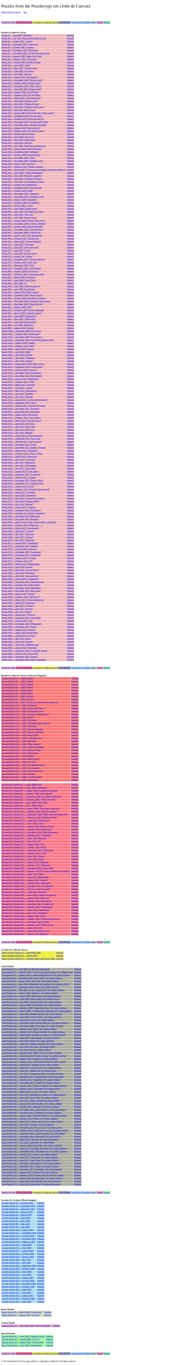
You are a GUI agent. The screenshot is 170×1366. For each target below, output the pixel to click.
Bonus (93, 22)
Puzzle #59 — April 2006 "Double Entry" (19, 208)
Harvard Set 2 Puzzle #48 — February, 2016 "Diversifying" (27, 925)
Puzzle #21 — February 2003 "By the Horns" (21, 95)
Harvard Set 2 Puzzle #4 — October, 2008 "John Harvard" (27, 793)
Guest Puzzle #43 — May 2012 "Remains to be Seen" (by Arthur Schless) (33, 1095)
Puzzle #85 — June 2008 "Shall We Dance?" (20, 286)
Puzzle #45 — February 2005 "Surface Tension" (22, 167)
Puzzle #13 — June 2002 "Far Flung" (17, 71)
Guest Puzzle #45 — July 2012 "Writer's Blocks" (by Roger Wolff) (30, 1100)
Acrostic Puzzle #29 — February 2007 (18, 1286)
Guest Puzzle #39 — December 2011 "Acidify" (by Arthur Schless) (30, 1083)
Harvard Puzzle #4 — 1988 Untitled (17, 687)
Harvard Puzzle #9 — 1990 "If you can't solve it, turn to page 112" (30, 702)
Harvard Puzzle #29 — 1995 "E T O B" (18, 762)
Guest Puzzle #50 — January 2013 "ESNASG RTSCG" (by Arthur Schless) (34, 1115)
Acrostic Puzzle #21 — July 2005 (16, 1263)
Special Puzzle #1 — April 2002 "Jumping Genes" (23, 1336)
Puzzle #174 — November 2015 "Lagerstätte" (21, 552)
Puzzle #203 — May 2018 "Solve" (16, 639)
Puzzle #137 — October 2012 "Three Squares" (21, 441)
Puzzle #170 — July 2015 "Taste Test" (18, 540)
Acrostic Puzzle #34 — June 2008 (16, 1301)
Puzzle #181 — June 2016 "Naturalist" (18, 573)
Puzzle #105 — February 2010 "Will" (17, 346)
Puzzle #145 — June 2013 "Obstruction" (19, 465)
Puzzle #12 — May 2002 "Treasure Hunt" (19, 68)
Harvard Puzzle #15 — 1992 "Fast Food (18, 720)
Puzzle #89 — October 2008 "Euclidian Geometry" (23, 298)
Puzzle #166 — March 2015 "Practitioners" (20, 528)
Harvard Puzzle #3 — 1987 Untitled (17, 684)
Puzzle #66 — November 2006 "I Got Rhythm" (22, 229)
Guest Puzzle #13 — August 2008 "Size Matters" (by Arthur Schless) (31, 1005)
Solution (70, 35)
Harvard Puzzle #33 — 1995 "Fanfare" (18, 774)
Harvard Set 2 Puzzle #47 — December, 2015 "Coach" (25, 922)
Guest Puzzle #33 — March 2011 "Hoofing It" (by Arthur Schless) (30, 1065)
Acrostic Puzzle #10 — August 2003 (17, 1230)
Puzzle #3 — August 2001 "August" (17, 41)
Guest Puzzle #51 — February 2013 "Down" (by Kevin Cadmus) (29, 1118)
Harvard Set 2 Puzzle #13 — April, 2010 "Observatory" (25, 820)
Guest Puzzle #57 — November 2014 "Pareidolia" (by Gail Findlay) (31, 1136)
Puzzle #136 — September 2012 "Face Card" (21, 438)
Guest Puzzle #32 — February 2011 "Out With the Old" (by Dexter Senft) (33, 1062)
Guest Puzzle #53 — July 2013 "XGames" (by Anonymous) (27, 1124)
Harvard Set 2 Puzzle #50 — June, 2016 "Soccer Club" (25, 931)
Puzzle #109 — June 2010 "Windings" (18, 358)
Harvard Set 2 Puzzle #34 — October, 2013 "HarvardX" (26, 883)
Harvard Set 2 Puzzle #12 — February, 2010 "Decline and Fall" (29, 817)
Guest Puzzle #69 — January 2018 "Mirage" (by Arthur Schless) (29, 1172)
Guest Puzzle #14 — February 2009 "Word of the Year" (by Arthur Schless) (34, 1008)
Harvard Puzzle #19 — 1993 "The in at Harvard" (22, 732)
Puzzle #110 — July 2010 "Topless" (17, 361)
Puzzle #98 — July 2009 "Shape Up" (17, 325)
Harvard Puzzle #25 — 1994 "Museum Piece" (21, 750)
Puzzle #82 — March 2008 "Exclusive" (18, 277)
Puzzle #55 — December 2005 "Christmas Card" (22, 197)
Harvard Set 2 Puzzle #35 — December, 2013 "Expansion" (27, 886)
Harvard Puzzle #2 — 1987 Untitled (17, 681)
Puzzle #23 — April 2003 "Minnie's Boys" (20, 101)
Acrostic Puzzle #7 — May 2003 (15, 1221)
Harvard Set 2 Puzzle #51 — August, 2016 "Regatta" (24, 934)
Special (107, 22)
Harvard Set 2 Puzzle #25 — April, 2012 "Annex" (23, 856)
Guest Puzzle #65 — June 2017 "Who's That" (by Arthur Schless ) (30, 1160)
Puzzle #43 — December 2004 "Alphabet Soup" (22, 161)
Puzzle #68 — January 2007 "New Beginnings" (22, 235)
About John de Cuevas (11, 12)
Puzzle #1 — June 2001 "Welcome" (17, 35)
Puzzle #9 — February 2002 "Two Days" (19, 59)
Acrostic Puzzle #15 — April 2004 (16, 1245)
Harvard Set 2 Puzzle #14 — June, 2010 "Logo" (22, 823)
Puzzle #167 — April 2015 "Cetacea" (17, 531)
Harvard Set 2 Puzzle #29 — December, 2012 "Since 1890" (27, 868)
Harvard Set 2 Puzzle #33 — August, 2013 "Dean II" (24, 880)
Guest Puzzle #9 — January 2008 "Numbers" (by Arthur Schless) (29, 993)
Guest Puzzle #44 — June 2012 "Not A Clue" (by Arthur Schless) (29, 1097)
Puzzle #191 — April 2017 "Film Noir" (18, 603)
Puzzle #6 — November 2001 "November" (20, 50)
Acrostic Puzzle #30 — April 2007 (16, 1289)
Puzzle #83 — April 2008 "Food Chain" (18, 280)
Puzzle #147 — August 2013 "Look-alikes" (20, 471)
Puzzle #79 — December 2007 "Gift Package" (21, 268)
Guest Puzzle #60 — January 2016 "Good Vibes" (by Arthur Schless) (31, 1145)
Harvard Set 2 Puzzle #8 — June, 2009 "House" (22, 805)
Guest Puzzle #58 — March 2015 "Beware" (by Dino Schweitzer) (30, 1139)
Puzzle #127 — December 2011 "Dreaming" (20, 412)
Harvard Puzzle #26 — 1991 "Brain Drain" (20, 753)
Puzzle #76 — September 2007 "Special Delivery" (23, 259)
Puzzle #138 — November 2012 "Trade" (19, 444)
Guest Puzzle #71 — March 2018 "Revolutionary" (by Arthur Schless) (32, 1178)
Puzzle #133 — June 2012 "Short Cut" (18, 429)
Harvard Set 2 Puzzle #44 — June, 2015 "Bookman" (24, 913)
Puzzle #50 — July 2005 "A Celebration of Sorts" (23, 182)
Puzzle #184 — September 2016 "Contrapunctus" (22, 582)
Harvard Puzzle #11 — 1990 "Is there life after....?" (23, 708)
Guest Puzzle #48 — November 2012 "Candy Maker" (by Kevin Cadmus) (33, 1109)
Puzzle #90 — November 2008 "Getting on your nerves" (26, 301)
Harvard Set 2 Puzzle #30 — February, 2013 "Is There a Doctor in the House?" (35, 871)
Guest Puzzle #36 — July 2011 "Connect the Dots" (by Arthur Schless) (32, 1074)
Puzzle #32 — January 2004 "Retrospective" (20, 128)
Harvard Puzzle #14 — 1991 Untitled (17, 717)
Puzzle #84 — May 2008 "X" (14, 283)
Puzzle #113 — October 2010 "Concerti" (19, 370)
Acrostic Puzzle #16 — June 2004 (16, 1248)
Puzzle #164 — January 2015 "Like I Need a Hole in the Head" (29, 522)
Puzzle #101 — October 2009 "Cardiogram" (20, 334)
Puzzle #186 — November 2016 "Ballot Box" (21, 588)
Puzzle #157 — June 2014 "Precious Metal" (20, 501)
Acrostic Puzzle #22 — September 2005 (18, 1266)
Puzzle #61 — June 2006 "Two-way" (17, 214)
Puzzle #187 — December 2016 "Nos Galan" (21, 591)
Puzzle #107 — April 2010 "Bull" (16, 352)
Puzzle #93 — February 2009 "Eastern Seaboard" (22, 310)
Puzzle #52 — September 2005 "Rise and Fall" (21, 188)
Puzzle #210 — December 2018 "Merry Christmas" (23, 659)
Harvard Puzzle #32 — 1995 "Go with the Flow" (22, 771)
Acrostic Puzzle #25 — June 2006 (16, 1275)
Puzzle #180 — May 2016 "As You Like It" (20, 570)
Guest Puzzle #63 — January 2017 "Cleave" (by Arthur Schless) (29, 1154)
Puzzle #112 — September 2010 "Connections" (22, 367)
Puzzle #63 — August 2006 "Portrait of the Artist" (23, 220)
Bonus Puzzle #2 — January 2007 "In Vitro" (20, 1315)
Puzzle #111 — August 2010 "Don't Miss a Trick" (23, 364)
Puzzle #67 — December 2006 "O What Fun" (21, 232)
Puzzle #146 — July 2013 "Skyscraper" (18, 468)
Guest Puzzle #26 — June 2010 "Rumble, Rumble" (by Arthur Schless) (32, 1044)
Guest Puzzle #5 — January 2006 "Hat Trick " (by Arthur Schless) (30, 981)
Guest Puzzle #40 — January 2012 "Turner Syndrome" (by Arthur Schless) (34, 1086)
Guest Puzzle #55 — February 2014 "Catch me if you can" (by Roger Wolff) (34, 1130)
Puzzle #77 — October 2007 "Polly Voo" (19, 262)
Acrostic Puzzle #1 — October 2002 (17, 1203)
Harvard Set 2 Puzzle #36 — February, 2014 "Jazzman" (25, 889)
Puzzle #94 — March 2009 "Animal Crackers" (21, 313)
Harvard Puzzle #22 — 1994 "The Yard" (19, 741)
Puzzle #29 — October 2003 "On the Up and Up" (22, 119)
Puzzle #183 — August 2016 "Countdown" (20, 579)
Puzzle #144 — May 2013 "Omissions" (18, 462)
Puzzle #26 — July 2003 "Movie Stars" (18, 110)
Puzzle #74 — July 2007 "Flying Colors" (19, 253)
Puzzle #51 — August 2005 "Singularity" (19, 185)
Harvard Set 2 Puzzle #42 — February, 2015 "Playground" (27, 907)
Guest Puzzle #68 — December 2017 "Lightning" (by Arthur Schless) (31, 1169)
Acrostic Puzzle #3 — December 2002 (18, 1209)
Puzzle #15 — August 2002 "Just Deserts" (19, 77)
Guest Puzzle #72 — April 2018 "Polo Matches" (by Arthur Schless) (31, 1181)
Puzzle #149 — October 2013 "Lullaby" (18, 477)
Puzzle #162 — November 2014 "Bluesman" (20, 516)
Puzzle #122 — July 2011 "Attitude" (17, 397)
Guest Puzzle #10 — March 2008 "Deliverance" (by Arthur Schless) (31, 996)
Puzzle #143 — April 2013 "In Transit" (18, 459)
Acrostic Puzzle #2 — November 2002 (18, 1206)
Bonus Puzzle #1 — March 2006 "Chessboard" (21, 1312)
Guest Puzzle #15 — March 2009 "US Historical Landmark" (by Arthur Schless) (36, 1011)
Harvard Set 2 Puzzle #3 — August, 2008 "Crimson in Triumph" (29, 790)
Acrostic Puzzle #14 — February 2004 (18, 1242)
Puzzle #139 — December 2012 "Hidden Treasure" (23, 447)
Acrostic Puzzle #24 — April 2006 (16, 1272)
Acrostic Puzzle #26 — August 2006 (17, 1278)
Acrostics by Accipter (80, 22)
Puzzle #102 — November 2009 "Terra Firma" (21, 337)
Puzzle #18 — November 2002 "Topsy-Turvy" (21, 86)
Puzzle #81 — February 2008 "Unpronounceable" (23, 274)
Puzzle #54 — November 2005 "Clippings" (20, 194)
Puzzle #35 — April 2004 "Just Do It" (17, 137)
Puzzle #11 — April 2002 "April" (16, 65)
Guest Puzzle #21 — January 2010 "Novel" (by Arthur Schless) (29, 1029)
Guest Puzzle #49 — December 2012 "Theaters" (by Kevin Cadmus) (31, 1112)
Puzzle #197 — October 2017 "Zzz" (17, 621)
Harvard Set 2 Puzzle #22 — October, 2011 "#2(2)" (24, 847)
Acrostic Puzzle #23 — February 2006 (18, 1269)
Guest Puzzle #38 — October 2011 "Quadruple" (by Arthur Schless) (31, 1080)
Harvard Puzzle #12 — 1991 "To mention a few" (22, 711)
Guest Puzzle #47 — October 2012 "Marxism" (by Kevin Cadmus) (30, 1106)
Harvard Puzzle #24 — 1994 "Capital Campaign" (22, 747)
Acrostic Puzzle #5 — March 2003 (16, 1215)
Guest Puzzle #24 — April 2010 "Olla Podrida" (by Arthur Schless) (30, 1038)
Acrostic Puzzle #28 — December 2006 (18, 1284)
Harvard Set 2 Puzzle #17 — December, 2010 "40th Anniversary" (30, 832)
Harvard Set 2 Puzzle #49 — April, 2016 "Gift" (22, 928)
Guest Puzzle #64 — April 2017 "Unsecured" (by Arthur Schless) (29, 1157)
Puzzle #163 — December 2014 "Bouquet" (20, 519)
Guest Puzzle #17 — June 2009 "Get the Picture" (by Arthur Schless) (31, 1017)
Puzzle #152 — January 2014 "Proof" (17, 486)
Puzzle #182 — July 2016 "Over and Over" (20, 576)
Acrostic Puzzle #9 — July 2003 (15, 1227)
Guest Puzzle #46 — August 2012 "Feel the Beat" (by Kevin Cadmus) (31, 1103)
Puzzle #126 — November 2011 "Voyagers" (20, 409)
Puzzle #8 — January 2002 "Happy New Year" (21, 56)
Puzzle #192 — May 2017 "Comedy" (17, 606)
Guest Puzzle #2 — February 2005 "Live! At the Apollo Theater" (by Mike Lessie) (37, 972)
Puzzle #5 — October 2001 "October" (17, 47)
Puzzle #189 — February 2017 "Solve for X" (21, 597)
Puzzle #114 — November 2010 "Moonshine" (21, 373)
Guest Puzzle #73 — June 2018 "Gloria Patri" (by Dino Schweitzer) (30, 1184)
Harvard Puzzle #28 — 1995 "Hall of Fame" (20, 759)
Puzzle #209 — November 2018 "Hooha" (19, 657)
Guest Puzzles (64, 22)
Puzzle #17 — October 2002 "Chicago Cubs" (21, 83)
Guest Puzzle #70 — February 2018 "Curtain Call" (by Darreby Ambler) (33, 1175)
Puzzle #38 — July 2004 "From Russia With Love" (23, 146)
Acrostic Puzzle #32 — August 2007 (17, 1295)
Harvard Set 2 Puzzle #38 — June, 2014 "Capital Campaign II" (29, 895)
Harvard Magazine (24, 22)
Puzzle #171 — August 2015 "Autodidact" (19, 543)
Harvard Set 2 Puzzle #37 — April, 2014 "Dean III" (24, 892)
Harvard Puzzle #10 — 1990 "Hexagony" (19, 705)
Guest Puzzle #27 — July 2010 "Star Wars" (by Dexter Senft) (28, 1047)
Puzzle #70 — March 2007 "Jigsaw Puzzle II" (21, 241)
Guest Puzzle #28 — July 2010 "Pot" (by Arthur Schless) (26, 1050)
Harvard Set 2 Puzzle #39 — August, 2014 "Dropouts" (25, 898)
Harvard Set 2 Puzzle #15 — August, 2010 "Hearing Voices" (28, 826)
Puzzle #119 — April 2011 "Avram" (17, 388)
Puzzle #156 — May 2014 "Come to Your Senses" (23, 498)
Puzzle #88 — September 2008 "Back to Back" (21, 295)
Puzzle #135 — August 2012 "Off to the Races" (22, 435)
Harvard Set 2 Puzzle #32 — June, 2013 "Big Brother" (25, 877)
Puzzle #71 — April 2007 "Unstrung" (17, 244)
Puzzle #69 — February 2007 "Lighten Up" (20, 238)
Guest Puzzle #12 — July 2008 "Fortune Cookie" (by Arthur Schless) (31, 1002)
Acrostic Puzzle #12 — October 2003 (17, 1236)
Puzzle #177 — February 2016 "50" (17, 561)
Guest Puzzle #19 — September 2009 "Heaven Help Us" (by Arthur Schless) (34, 1023)
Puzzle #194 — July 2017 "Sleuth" (16, 612)
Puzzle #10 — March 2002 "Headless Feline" (21, 62)
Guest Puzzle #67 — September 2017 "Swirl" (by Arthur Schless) (30, 1166)
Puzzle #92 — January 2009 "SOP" (16, 307)
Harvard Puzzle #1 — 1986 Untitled (17, 678)
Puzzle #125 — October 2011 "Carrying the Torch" (23, 406)
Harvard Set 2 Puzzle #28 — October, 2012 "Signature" (25, 865)
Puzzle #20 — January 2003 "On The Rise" (20, 92)
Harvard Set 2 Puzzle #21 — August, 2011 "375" (22, 844)
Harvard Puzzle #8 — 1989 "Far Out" (17, 699)
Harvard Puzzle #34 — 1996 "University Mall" (21, 777)
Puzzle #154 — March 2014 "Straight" (18, 492)
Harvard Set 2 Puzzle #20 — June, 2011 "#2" (21, 841)
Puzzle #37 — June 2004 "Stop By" (17, 143)
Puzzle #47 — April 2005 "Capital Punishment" (22, 173)
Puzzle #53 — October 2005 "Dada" (17, 191)
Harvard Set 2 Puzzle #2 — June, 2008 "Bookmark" (24, 787)
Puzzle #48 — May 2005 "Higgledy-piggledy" (21, 176)
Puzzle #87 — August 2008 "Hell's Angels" (20, 292)
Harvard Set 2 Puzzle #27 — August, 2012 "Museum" (25, 862)
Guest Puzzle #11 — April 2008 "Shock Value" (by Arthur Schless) (30, 999)
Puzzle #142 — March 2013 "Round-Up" (19, 456)
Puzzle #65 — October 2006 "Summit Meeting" (22, 226)
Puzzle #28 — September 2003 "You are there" (21, 116)
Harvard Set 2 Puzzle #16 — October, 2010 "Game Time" (26, 829)
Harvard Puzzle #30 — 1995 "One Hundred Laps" (23, 765)
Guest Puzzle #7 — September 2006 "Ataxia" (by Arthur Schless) (30, 987)
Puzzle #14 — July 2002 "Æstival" (16, 74)
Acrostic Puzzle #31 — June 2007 (16, 1292)
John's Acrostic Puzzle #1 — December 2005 (21, 952)
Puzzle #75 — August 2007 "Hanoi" (17, 256)
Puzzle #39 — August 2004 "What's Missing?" (21, 149)
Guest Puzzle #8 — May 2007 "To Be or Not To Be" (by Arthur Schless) (33, 990)
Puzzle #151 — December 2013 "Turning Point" (22, 483)
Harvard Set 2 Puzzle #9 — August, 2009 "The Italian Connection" (30, 808)
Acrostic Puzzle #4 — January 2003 (17, 1212)
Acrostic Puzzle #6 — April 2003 (16, 1218)
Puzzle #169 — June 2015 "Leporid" (17, 537)
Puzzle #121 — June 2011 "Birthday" (17, 394)
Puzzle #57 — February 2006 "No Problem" (20, 202)
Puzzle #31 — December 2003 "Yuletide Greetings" (24, 125)
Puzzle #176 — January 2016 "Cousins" (18, 558)
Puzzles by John (8, 22)
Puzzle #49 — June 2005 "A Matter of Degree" (21, 179)
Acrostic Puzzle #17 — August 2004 (17, 1251)
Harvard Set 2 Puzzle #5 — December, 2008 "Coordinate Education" (31, 796)
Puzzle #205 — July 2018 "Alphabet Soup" (20, 645)
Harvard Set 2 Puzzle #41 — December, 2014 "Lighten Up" (27, 904)
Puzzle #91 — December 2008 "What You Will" (22, 304)
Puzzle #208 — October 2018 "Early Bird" (20, 654)
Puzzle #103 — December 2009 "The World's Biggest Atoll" (27, 340)
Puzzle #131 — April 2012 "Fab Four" (18, 424)
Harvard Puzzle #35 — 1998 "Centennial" (19, 780)
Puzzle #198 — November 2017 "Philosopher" (21, 624)
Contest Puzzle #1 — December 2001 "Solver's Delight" (25, 1326)
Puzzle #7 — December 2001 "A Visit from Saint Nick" (25, 53)
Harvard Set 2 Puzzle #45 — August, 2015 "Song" (23, 916)
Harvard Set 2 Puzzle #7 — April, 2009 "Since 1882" (24, 802)
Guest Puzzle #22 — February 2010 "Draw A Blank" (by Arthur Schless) (33, 1032)
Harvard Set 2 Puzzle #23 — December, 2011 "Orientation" (27, 850)
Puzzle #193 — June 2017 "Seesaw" (17, 609)
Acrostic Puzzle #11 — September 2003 (18, 1233)
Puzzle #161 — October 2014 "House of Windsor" (23, 513)
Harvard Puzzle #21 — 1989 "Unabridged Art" (21, 738)
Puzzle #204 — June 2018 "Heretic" (17, 642)
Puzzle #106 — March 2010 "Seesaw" (18, 349)
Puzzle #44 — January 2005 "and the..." (18, 164)
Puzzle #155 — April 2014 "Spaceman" (18, 495)
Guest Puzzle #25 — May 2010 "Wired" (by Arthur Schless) (27, 1041)
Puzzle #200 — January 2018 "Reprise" (18, 630)
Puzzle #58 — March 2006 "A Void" (17, 205)
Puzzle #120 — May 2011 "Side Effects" (19, 391)
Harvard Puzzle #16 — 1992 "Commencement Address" (25, 723)
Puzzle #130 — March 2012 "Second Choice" (21, 421)
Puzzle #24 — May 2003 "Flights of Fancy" (20, 104)
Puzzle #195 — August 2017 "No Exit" (18, 615)
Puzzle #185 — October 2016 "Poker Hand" (20, 585)
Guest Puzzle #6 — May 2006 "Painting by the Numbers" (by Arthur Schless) (35, 984)
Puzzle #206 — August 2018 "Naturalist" (19, 648)
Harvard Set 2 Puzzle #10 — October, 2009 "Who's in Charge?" (29, 811)
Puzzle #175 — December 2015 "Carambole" (21, 555)
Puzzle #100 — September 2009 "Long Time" (21, 331)
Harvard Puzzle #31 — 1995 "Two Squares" (20, 768)
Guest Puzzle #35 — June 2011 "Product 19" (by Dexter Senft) (28, 1071)
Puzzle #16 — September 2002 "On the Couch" (22, 80)
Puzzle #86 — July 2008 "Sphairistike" (18, 289)
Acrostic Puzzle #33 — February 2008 (18, 1298)
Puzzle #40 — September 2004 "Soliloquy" (20, 152)
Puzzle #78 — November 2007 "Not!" (18, 265)
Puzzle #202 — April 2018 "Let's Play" (18, 636)
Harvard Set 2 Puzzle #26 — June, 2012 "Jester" (22, 859)
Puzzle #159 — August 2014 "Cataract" (18, 507)
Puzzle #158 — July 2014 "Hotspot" (17, 504)
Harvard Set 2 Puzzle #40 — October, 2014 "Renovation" (26, 901)
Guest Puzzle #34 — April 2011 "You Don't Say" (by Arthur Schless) (31, 1068)
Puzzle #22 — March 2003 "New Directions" (21, 98)
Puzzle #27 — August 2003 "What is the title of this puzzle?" (28, 113)
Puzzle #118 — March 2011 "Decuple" (18, 385)
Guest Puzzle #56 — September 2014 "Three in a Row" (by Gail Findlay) (33, 1133)
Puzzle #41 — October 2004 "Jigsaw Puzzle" (21, 155)
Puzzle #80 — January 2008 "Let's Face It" (20, 271)
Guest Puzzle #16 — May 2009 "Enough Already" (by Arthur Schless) (32, 1014)
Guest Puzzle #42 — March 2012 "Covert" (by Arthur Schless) (28, 1092)
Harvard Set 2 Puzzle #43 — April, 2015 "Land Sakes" (25, 910)
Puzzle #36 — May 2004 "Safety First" (18, 140)
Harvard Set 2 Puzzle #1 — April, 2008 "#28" (21, 784)
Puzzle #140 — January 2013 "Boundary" (19, 450)
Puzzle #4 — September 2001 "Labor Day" (20, 44)
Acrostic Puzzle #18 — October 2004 (17, 1254)
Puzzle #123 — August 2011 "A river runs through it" (24, 400)
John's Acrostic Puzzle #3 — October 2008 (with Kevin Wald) (28, 958)
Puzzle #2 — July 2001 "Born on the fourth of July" (24, 38)
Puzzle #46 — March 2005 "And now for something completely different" (33, 170)
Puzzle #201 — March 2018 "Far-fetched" (19, 633)
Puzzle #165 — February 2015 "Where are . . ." (22, 525)
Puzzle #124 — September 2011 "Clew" (18, 403)
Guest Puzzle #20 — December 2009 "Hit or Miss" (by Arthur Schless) (32, 1026)
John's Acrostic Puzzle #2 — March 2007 (19, 955)
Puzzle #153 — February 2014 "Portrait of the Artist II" (25, 489)
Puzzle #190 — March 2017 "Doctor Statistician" (22, 600)
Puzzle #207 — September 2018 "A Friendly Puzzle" (24, 651)
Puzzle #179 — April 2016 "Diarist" (17, 567)
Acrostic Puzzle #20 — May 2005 (16, 1260)
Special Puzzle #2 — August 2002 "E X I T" (20, 1339)
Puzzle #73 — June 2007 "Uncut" (16, 250)
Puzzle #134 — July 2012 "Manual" (17, 432)
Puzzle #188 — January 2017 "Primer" (18, 594)
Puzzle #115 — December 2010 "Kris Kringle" (21, 376)
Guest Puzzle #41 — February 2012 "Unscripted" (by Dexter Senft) (30, 1089)
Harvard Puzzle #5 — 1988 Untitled (17, 690)
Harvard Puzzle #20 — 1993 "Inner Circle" (20, 735)
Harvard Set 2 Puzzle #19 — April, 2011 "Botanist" (24, 838)
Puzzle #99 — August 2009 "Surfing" (17, 328)
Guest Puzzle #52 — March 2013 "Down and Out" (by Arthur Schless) (32, 1121)
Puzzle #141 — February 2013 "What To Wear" (22, 453)
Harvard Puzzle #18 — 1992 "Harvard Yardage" (22, 729)
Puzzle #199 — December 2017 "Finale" (19, 627)
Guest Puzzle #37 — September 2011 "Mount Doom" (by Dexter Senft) (32, 1077)
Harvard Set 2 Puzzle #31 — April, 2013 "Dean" (22, 874)
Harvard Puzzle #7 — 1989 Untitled (17, 696)
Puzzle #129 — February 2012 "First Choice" (21, 418)
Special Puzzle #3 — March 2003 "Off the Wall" (22, 1342)
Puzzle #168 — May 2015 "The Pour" (18, 534)
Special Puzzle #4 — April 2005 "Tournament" (21, 1345)
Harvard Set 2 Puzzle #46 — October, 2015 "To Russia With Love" (30, 919)
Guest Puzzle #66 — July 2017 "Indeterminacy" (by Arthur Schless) (31, 1163)
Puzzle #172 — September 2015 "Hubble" (19, 546)
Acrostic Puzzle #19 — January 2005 (17, 1257)
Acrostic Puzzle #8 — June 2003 (15, 1224)
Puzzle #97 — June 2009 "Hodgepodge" (19, 322)
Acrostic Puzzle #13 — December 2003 (18, 1239)
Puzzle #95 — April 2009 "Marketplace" (19, 316)
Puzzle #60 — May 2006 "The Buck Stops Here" (22, 211)
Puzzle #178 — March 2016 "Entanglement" (20, 564)
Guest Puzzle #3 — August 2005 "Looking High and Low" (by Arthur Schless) (35, 975)
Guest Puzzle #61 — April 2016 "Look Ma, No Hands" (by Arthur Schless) (34, 1148)
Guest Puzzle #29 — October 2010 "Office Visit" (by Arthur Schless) (31, 1053)
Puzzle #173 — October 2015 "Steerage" (19, 549)
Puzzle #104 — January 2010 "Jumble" (18, 343)
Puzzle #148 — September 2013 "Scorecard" (21, 474)
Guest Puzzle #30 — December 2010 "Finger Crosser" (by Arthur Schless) (33, 1056)
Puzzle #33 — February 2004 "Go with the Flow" (23, 131)
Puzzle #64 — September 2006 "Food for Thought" (23, 223)
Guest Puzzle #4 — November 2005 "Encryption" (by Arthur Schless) (31, 978)
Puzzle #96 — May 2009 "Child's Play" (18, 319)
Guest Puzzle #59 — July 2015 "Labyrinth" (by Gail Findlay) (28, 1142)
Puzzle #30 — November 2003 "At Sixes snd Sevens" (24, 122)
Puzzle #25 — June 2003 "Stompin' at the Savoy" (22, 107)
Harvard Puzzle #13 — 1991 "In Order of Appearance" (25, 714)
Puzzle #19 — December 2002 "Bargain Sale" (21, 89)
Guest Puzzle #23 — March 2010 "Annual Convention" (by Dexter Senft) (33, 1035)
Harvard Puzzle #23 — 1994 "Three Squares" (21, 744)
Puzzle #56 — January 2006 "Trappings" (19, 199)
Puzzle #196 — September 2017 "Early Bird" (21, 618)
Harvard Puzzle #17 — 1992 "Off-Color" (19, 726)
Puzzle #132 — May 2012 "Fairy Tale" (18, 427)
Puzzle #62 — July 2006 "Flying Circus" (19, 217)
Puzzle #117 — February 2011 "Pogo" (18, 382)
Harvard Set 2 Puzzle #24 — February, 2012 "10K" (24, 853)
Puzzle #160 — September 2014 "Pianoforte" (21, 510)
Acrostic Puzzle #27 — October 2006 (17, 1281)
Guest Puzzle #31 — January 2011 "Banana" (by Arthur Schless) (29, 1059)
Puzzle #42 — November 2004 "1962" (18, 158)
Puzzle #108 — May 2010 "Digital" (17, 355)
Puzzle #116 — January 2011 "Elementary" (20, 379)
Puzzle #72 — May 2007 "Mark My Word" (20, 247)
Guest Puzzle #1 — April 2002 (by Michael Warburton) (25, 969)
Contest (100, 22)
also (25, 12)
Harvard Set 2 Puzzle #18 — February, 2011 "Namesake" (26, 835)
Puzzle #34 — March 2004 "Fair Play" (18, 134)
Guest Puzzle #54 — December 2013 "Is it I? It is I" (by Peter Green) (31, 1127)
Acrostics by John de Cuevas (45, 22)
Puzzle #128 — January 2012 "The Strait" (19, 415)
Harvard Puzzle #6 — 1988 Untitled (17, 693)
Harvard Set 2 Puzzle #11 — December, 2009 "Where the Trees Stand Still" (34, 814)
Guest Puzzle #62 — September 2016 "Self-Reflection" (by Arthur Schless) (34, 1151)
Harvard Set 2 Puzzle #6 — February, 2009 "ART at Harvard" (28, 799)
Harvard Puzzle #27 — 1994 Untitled (17, 756)
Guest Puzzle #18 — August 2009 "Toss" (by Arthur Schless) (28, 1020)
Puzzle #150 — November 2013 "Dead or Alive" (22, 480)
